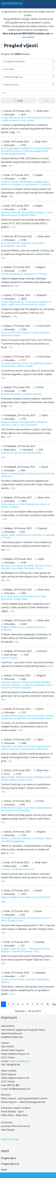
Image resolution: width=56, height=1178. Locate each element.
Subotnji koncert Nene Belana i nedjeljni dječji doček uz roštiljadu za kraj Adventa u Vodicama (26, 183)
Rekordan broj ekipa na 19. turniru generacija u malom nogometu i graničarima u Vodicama (26, 747)
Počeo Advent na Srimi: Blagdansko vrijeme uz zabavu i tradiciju (25, 505)
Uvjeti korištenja (9, 1139)
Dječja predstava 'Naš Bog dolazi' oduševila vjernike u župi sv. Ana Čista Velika (24, 423)
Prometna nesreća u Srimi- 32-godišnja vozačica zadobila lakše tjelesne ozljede (26, 365)
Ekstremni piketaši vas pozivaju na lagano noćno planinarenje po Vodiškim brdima (27, 214)
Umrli (4, 1169)
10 (47, 1004)
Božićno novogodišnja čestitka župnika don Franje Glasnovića (27, 475)
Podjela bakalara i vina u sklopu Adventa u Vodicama (23, 628)
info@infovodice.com (19, 1061)
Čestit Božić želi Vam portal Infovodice (21, 452)
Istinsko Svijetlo (9, 657)
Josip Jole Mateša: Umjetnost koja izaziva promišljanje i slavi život (22, 244)
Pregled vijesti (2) (10, 1163)
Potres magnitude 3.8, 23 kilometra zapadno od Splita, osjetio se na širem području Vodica (26, 303)
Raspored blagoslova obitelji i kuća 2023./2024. (25, 897)
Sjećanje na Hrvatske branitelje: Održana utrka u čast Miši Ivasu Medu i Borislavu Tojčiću (26, 567)
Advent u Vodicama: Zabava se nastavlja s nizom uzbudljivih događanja (26, 840)
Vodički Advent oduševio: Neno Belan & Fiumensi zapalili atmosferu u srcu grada (26, 119)
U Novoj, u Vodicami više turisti (17, 869)
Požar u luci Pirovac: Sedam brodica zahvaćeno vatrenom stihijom (25, 334)
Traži (18, 100)
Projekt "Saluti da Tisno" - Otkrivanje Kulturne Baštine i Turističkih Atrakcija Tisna (25, 950)
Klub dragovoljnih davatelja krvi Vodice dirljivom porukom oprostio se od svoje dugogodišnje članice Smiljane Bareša (26, 151)
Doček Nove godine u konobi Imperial (21, 394)
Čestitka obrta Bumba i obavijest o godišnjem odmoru (25, 981)
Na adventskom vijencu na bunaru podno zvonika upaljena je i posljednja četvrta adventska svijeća (27, 717)
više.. (19, 132)
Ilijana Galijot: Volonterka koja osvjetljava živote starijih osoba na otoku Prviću (26, 778)
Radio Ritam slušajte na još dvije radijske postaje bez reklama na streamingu (26, 809)
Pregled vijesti (8, 1158)
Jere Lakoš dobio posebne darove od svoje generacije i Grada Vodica (23, 597)
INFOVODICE (12, 3)
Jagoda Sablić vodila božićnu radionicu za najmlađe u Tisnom (28, 536)
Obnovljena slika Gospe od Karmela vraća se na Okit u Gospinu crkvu (26, 919)
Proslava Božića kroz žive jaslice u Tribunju (24, 273)
